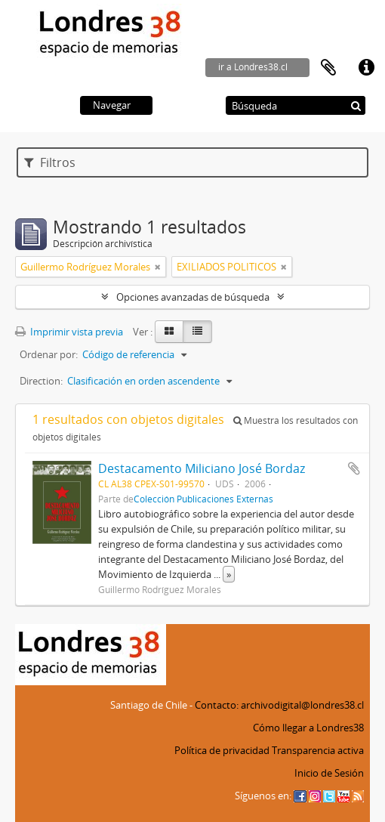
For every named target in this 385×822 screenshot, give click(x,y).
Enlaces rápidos (366, 68)
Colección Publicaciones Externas (203, 499)
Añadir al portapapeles (354, 468)
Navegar (112, 105)
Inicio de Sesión (329, 773)
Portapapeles (328, 68)
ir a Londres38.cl (253, 66)
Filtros (49, 162)
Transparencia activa (318, 750)
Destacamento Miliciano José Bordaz (201, 468)
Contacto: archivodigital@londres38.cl (279, 705)
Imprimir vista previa (69, 331)
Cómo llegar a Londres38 (308, 727)
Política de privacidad (222, 750)
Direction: (41, 381)
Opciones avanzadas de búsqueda (193, 297)
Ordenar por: (49, 354)
